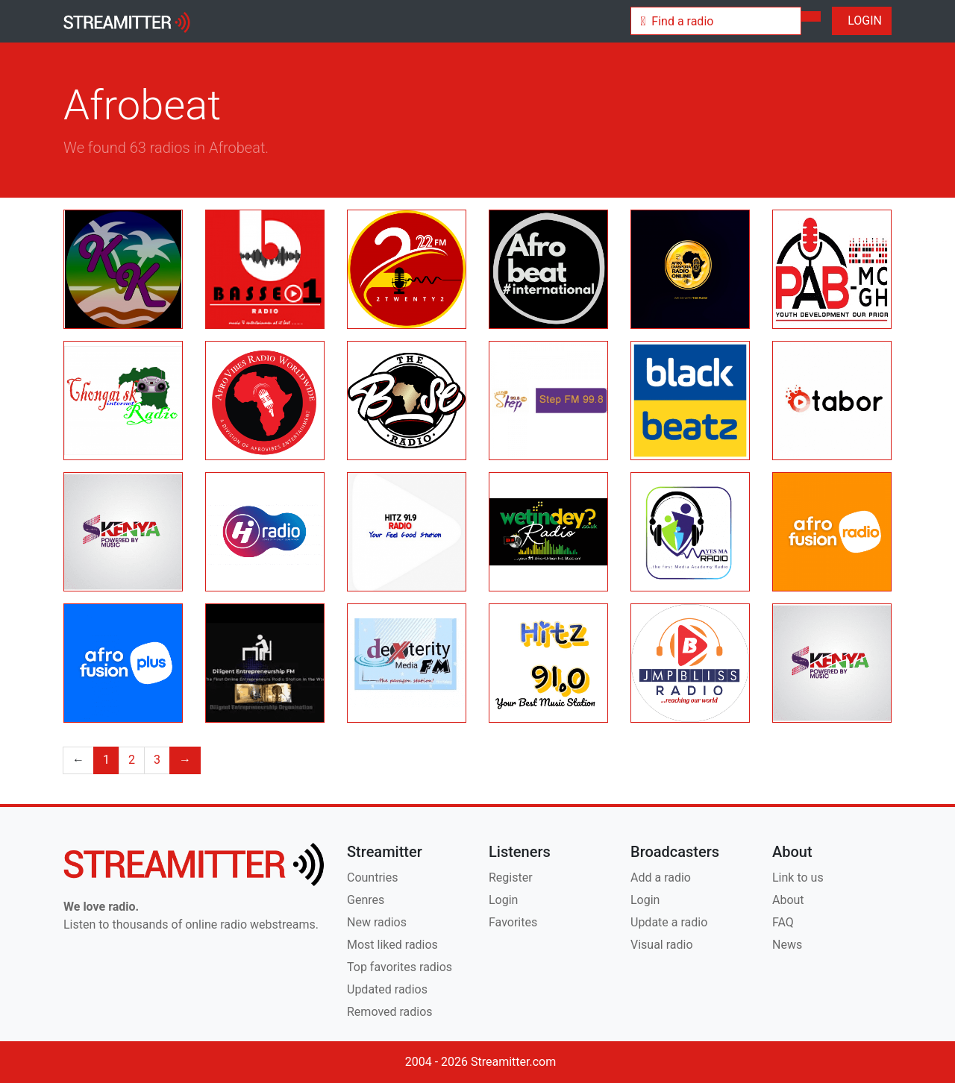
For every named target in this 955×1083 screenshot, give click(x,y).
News (787, 945)
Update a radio (668, 922)
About (788, 900)
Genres (365, 900)
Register (511, 877)
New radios (377, 922)
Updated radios (387, 989)
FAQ (783, 922)
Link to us (798, 877)
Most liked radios (392, 945)
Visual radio (661, 945)
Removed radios (390, 1012)
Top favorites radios (399, 967)
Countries (372, 877)
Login (503, 900)
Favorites (513, 922)
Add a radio (660, 877)
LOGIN (862, 20)
